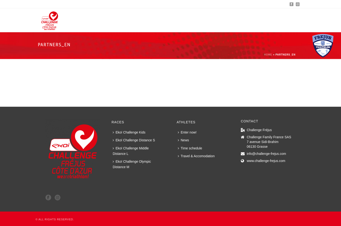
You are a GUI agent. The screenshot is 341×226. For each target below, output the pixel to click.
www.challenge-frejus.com (266, 161)
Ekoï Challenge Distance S (134, 140)
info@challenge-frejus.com (266, 154)
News (183, 140)
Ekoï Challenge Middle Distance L (131, 151)
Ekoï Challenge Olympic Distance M (132, 164)
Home (268, 54)
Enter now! (187, 132)
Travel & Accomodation (196, 156)
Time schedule (190, 148)
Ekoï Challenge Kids (129, 132)
